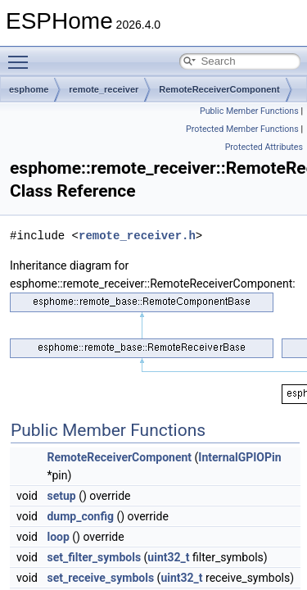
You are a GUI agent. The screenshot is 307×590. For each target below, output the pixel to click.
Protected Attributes (264, 147)
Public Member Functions (249, 111)
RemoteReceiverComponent (219, 89)
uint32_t (168, 557)
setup (61, 495)
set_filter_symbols (94, 557)
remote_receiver (103, 89)
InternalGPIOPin (239, 457)
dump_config (80, 516)
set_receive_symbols (100, 577)
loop (58, 536)
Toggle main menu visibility (22, 55)
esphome (28, 89)
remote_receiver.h (137, 235)
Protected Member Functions (242, 129)
